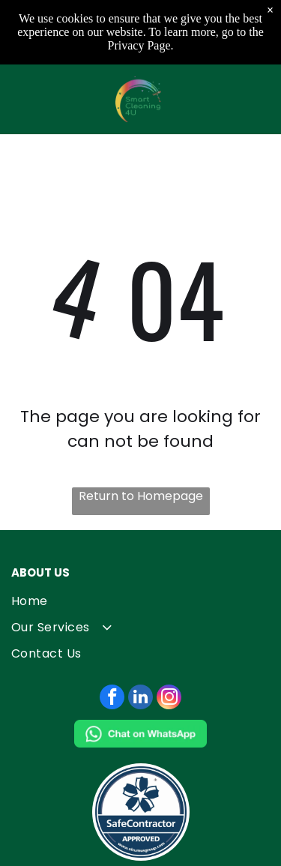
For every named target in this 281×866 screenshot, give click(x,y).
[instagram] (169, 699)
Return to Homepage (141, 496)
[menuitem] (140, 601)
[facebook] (112, 699)
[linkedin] (140, 699)
